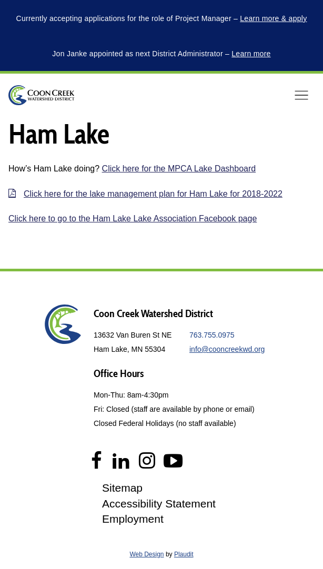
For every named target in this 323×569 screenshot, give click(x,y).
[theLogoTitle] (41, 95)
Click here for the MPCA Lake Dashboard (179, 168)
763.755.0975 (212, 335)
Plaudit (184, 554)
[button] (301, 95)
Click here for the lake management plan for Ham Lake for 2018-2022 (153, 193)
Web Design (146, 554)
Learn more (250, 53)
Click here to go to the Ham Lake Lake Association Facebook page (132, 218)
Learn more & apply (273, 18)
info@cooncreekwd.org (227, 349)
